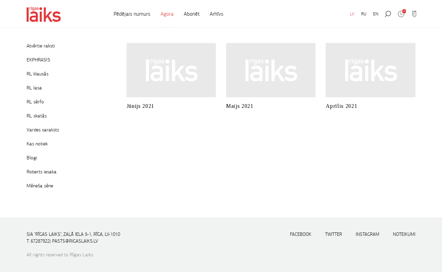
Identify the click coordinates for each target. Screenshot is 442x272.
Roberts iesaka (42, 172)
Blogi (32, 158)
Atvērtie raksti (41, 46)
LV (352, 13)
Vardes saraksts (43, 130)
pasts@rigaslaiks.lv (75, 241)
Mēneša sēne (40, 186)
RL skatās (37, 116)
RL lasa (34, 88)
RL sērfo (35, 102)
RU (363, 13)
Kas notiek (37, 144)
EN (375, 13)
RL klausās (37, 74)
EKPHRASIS (38, 60)
